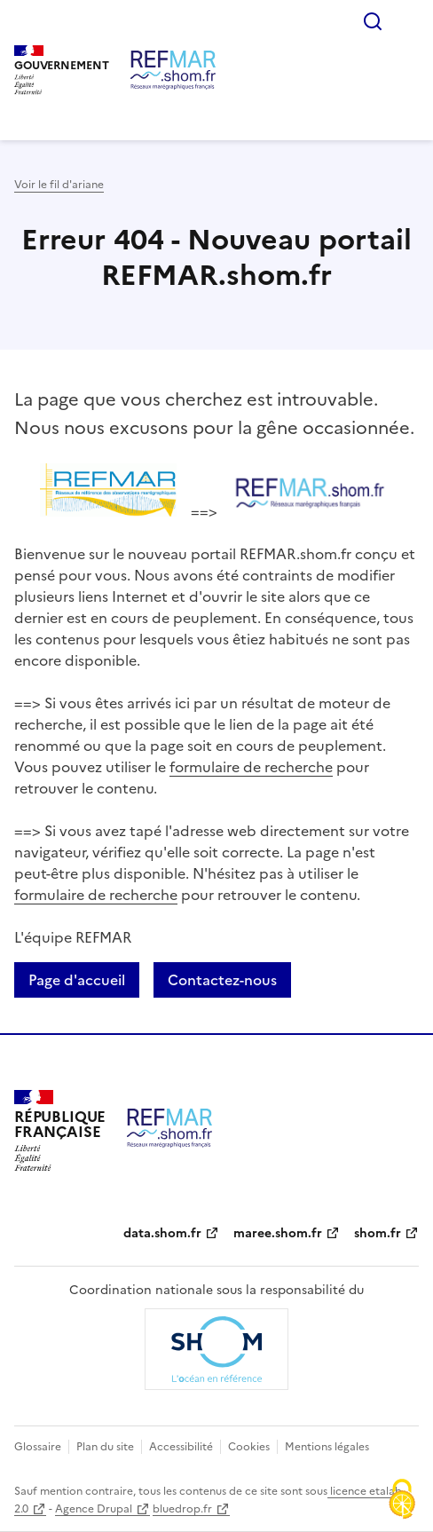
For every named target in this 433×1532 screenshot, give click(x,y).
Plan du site (105, 1447)
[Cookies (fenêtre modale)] (402, 1501)
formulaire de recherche (251, 767)
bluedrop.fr (182, 1509)
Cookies (249, 1447)
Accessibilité (181, 1447)
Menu (408, 21)
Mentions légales (327, 1447)
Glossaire (37, 1447)
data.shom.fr (162, 1233)
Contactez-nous (222, 980)
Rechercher (372, 21)
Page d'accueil (76, 980)
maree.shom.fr (277, 1233)
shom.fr (377, 1233)
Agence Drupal (93, 1509)
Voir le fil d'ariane (59, 185)
